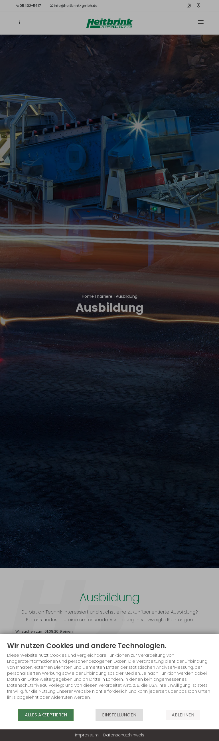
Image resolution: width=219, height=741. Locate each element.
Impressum (87, 735)
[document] (109, 675)
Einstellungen (119, 715)
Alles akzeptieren (46, 715)
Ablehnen (183, 715)
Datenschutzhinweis (123, 735)
